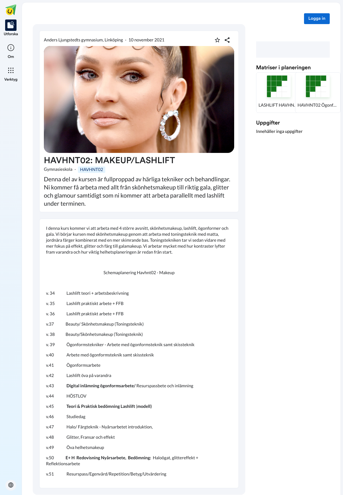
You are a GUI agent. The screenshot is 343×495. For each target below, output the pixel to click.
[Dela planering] (227, 40)
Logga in (316, 19)
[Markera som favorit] (217, 40)
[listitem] (11, 28)
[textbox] (139, 353)
